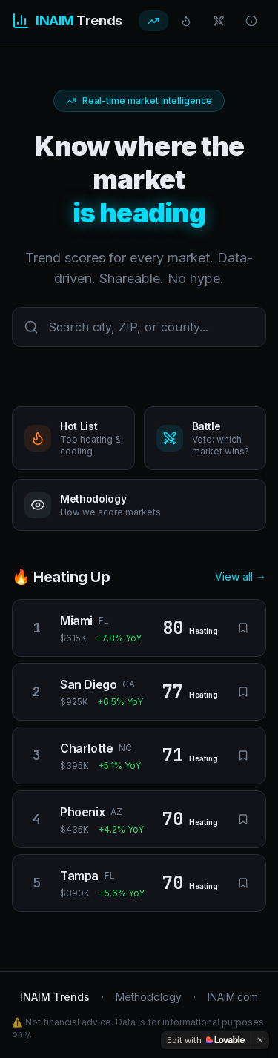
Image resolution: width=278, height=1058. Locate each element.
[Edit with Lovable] (206, 1040)
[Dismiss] (260, 1040)
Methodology (149, 997)
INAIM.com (233, 997)
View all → (240, 576)
